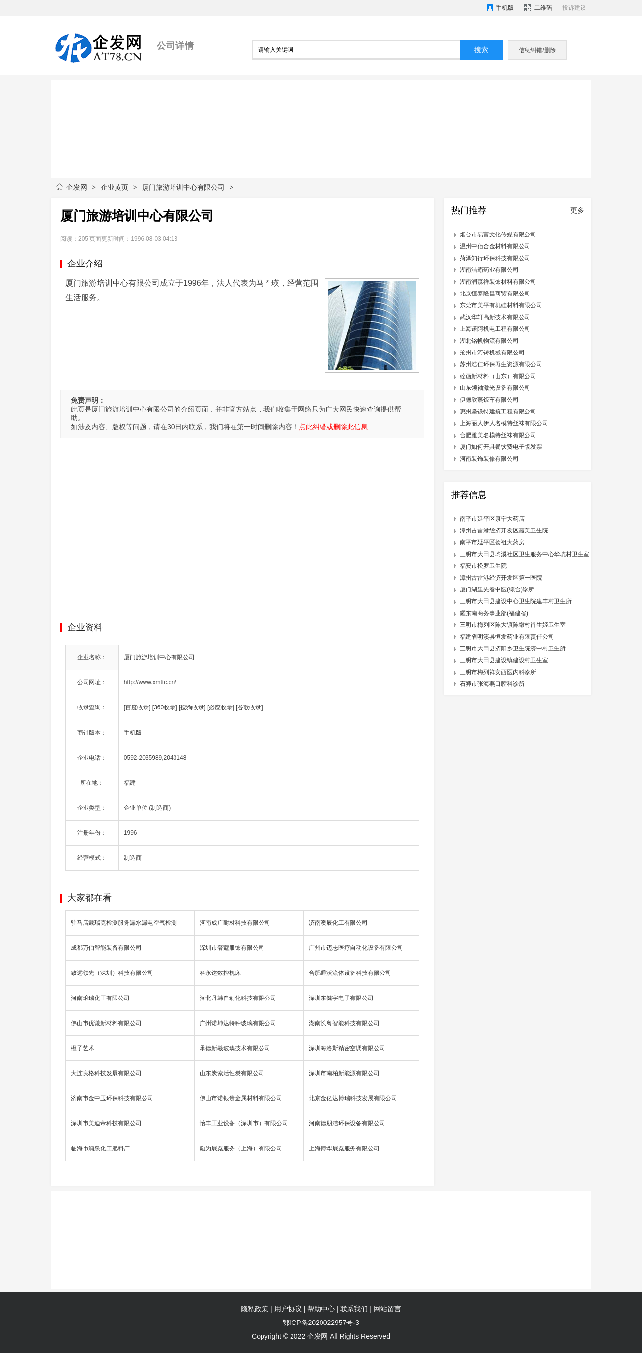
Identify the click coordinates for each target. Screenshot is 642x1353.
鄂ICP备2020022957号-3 (321, 1322)
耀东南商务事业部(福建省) (494, 613)
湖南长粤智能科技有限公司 (344, 1023)
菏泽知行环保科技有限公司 (495, 258)
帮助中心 (321, 1309)
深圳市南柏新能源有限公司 (344, 1073)
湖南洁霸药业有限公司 (489, 269)
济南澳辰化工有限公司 (338, 922)
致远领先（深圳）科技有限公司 (112, 973)
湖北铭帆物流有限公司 (489, 340)
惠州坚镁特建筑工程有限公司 (498, 411)
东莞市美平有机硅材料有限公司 (501, 305)
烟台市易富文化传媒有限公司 (498, 234)
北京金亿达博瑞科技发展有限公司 (353, 1098)
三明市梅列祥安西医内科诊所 (498, 672)
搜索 (481, 50)
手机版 (505, 7)
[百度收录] (137, 707)
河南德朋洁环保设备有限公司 (347, 1123)
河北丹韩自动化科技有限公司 (238, 998)
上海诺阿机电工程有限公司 (495, 328)
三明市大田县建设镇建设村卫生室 (504, 660)
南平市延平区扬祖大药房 (492, 542)
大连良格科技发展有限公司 (106, 1073)
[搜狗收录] (192, 707)
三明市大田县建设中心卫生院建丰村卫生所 (516, 601)
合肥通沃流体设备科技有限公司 (350, 973)
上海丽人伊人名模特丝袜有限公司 (504, 423)
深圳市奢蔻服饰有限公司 (232, 947)
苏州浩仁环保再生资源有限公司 (501, 364)
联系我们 (354, 1309)
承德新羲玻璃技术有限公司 (235, 1048)
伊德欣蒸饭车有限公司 (489, 399)
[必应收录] (220, 707)
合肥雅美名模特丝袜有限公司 (498, 435)
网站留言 (387, 1309)
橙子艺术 (82, 1048)
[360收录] (164, 707)
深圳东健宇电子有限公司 (341, 998)
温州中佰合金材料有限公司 (495, 246)
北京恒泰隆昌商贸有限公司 (495, 293)
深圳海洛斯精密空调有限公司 (347, 1048)
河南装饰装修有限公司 (489, 458)
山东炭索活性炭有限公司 (232, 1073)
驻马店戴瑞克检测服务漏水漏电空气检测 (124, 922)
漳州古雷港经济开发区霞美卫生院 (504, 530)
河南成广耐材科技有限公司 (235, 922)
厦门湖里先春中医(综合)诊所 (497, 589)
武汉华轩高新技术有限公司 (495, 317)
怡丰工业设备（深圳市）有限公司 (244, 1123)
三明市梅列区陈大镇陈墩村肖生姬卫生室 (513, 624)
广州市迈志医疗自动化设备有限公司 (356, 947)
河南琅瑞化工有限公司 (100, 998)
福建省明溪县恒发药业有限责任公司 (507, 636)
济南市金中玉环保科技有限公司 (112, 1098)
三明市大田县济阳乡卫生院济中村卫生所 (513, 648)
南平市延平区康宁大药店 (492, 518)
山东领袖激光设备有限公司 (495, 387)
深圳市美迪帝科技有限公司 (106, 1123)
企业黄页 (114, 187)
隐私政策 (254, 1309)
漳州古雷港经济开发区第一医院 (501, 577)
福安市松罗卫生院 (483, 565)
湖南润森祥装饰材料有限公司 (498, 281)
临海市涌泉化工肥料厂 (100, 1148)
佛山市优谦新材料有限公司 (106, 1023)
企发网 (76, 187)
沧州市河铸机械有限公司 (492, 352)
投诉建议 (574, 7)
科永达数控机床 (220, 973)
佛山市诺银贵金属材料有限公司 (241, 1098)
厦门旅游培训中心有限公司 (159, 657)
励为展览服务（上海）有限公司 (241, 1148)
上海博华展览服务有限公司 (344, 1148)
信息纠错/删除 (537, 50)
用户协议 (288, 1309)
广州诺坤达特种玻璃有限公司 (238, 1023)
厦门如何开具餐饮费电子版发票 (501, 446)
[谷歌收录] (249, 707)
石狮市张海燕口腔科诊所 (492, 683)
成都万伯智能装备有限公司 (106, 947)
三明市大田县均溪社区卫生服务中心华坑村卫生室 (524, 554)
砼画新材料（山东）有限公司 (498, 376)
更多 (577, 210)
